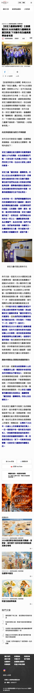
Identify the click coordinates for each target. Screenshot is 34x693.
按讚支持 (24, 461)
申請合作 (17, 659)
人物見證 (27, 9)
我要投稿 (27, 656)
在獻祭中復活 (7, 573)
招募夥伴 (7, 661)
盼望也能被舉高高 (9, 601)
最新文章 (6, 9)
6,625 (9, 76)
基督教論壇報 (16, 9)
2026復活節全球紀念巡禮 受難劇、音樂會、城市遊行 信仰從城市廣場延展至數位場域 (17, 543)
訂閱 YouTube (16, 466)
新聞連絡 (17, 656)
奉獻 (23, 2)
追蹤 (23, 38)
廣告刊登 (7, 659)
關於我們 (7, 656)
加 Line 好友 (8, 461)
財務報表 (7, 664)
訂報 (20, 2)
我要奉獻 (11, 477)
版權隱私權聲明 (19, 661)
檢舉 (31, 38)
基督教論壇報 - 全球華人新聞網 (5, 2)
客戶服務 (27, 659)
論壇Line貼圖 (7, 675)
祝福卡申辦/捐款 (19, 664)
